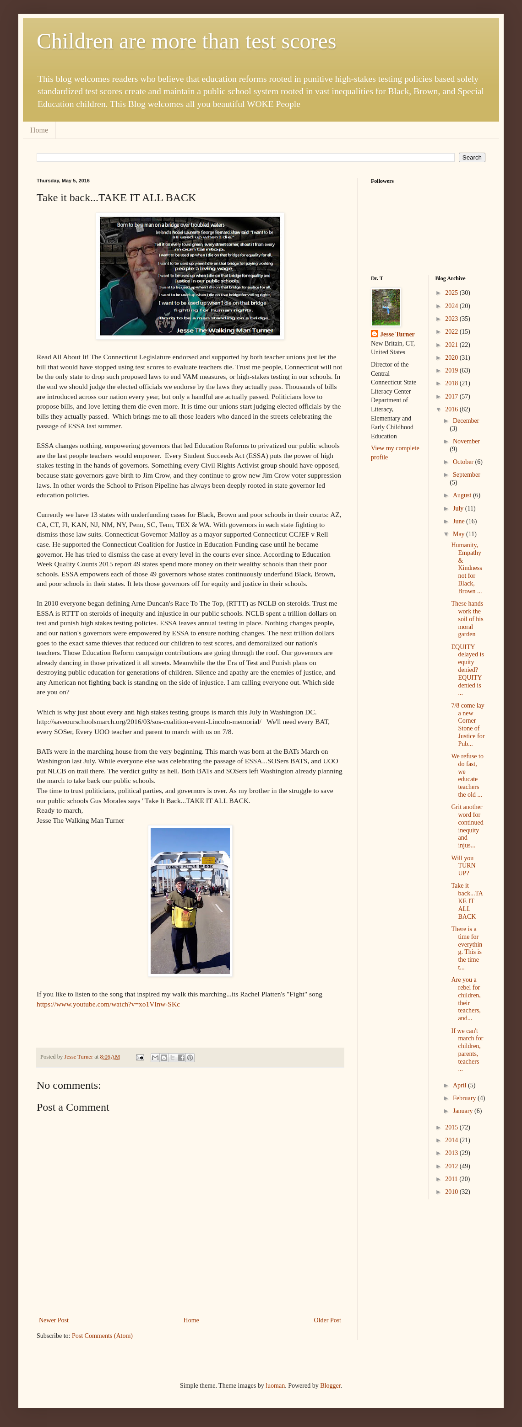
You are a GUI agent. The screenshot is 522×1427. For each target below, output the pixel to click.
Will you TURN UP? (463, 866)
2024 (452, 306)
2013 (452, 1153)
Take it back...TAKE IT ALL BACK (467, 901)
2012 (452, 1166)
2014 (452, 1140)
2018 (452, 383)
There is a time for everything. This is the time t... (466, 948)
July (459, 508)
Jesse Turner (397, 334)
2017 (452, 396)
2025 (452, 292)
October (464, 461)
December (466, 420)
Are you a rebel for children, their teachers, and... (465, 999)
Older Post (328, 1320)
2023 (452, 318)
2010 (452, 1191)
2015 (452, 1127)
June (459, 521)
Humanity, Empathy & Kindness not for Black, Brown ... (466, 568)
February (465, 1098)
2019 (452, 370)
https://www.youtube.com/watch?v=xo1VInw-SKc (108, 1004)
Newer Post (54, 1320)
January (463, 1111)
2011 (452, 1179)
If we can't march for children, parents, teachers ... (467, 1050)
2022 (452, 331)
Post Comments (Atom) (102, 1335)
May (459, 534)
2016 (452, 409)
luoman (275, 1385)
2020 (452, 357)
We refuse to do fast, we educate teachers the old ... (467, 775)
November (466, 441)
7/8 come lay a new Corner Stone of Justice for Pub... (467, 724)
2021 (452, 344)
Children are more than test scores (186, 41)
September (466, 474)
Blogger (330, 1385)
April (460, 1085)
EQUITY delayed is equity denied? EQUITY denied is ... (467, 670)
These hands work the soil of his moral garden (467, 619)
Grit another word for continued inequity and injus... (467, 826)
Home (39, 130)
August (463, 495)
